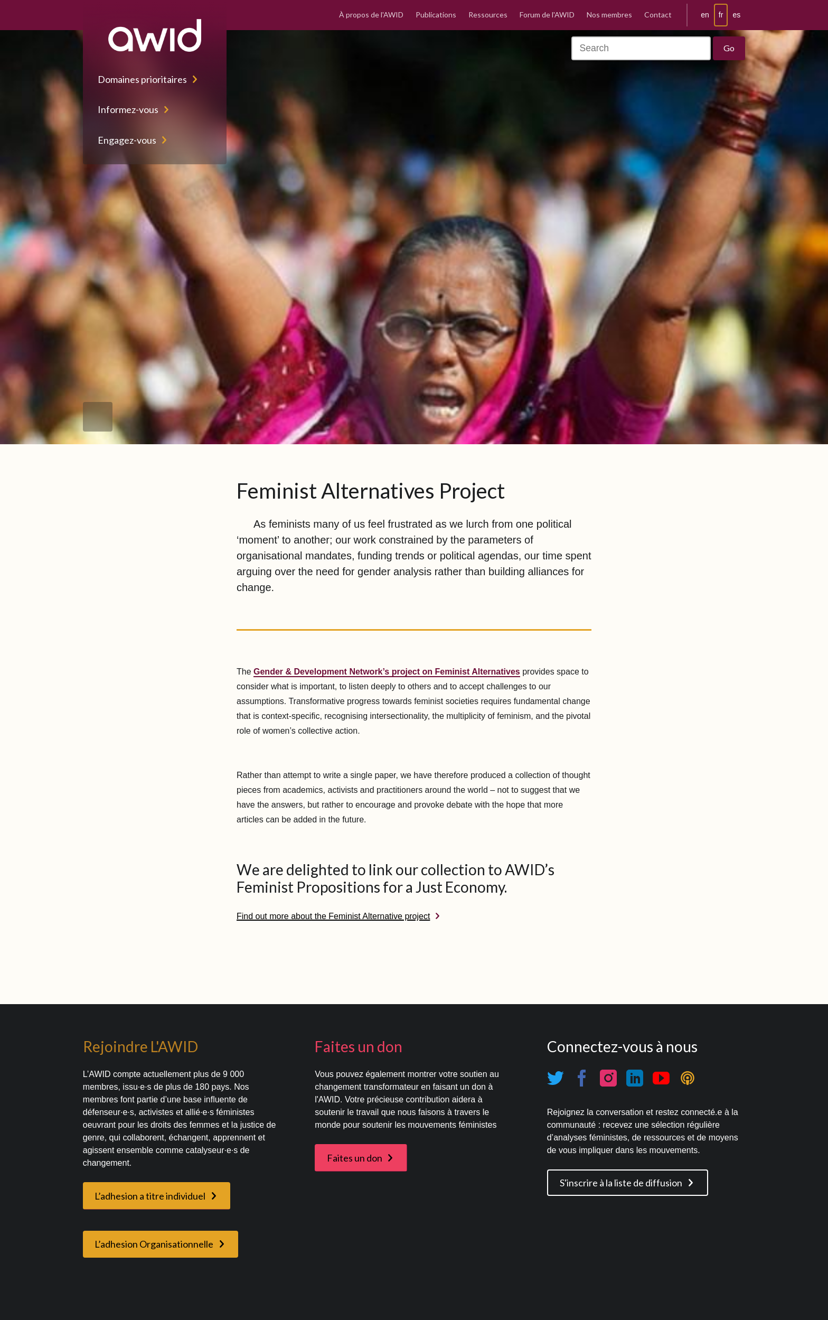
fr (721, 15)
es (736, 15)
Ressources (487, 14)
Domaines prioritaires (142, 79)
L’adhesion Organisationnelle (154, 1244)
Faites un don (354, 1158)
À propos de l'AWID (371, 14)
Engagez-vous (127, 140)
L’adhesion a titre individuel (150, 1196)
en (705, 15)
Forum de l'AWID (547, 14)
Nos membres (609, 14)
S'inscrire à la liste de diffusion (621, 1182)
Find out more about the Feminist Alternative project (333, 916)
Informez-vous (128, 109)
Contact (658, 14)
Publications (436, 14)
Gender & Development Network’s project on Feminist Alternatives (386, 671)
